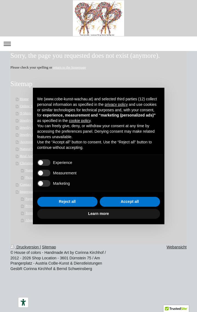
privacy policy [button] (116, 104)
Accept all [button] (130, 201)
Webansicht (177, 247)
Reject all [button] (67, 201)
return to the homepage (69, 67)
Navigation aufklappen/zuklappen (98, 44)
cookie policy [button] (79, 120)
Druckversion (25, 247)
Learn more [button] (98, 213)
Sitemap (49, 247)
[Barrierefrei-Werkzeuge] (23, 302)
